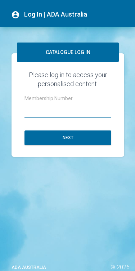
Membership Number (48, 98)
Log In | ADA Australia (49, 14)
